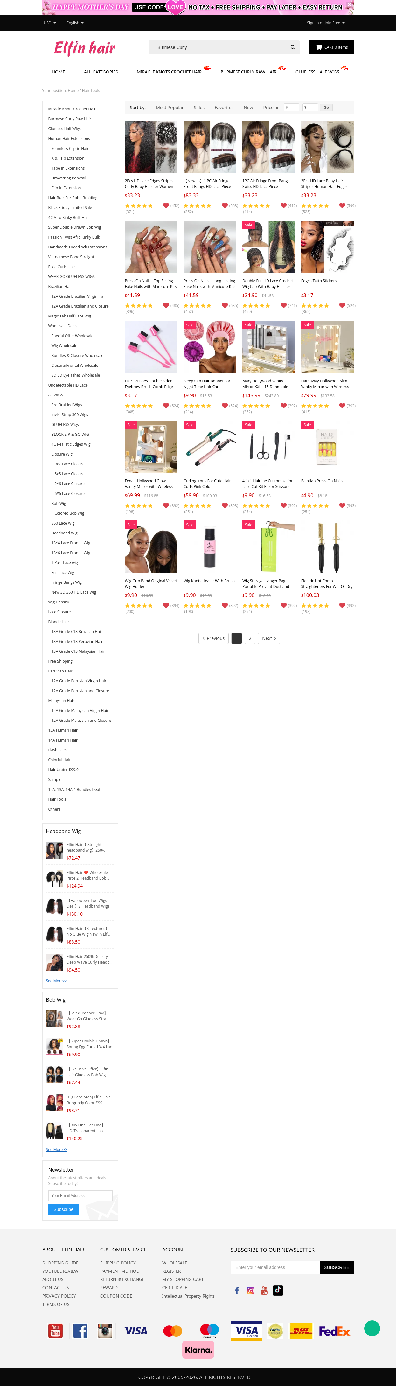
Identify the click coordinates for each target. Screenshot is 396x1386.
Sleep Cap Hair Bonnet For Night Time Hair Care (207, 383)
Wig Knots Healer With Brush (209, 580)
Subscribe (63, 1209)
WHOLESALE (174, 1263)
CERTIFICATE (174, 1288)
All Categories (101, 72)
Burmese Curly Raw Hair (248, 72)
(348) (130, 411)
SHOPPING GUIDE (60, 1263)
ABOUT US (52, 1279)
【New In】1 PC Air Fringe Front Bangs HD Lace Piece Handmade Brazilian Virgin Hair (207, 189)
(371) (130, 211)
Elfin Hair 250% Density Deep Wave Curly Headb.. (89, 959)
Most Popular (170, 107)
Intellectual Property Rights (188, 1296)
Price (271, 107)
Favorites (224, 107)
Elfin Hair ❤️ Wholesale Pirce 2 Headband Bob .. (88, 875)
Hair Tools (91, 90)
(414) (247, 211)
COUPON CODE (116, 1296)
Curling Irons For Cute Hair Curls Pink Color (207, 483)
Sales (199, 107)
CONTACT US (55, 1288)
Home (58, 72)
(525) (306, 211)
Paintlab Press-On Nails (322, 481)
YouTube (264, 1290)
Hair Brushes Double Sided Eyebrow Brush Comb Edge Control (149, 386)
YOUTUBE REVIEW (60, 1271)
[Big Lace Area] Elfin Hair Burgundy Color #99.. (88, 1099)
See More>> (56, 981)
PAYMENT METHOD (120, 1271)
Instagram (250, 1290)
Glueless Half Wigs (317, 72)
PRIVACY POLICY (59, 1296)
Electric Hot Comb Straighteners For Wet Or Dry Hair (327, 586)
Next (269, 638)
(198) (130, 511)
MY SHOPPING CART (183, 1279)
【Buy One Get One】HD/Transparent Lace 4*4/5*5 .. (86, 1130)
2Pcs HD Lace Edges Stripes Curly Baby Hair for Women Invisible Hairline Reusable (149, 186)
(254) (247, 511)
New (248, 107)
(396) (130, 311)
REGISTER (171, 1271)
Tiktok (278, 1290)
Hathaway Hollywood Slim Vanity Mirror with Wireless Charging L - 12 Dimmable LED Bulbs (325, 389)
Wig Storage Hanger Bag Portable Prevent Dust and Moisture (265, 586)
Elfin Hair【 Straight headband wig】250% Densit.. (86, 850)
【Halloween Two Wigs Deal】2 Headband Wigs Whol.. (88, 906)
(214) (188, 411)
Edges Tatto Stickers (319, 280)
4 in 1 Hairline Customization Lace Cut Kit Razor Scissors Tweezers (268, 486)
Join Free (332, 22)
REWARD (109, 1288)
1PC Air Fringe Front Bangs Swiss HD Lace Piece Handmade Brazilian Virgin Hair (265, 189)
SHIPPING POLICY (118, 1263)
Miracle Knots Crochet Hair (169, 72)
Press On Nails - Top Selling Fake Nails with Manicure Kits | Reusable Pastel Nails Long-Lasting (151, 289)
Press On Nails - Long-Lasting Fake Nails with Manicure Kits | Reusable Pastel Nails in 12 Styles (209, 289)
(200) (130, 611)
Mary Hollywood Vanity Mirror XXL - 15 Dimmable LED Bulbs (265, 386)
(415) (306, 411)
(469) (247, 311)
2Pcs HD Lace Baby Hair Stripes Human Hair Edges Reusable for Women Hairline (327, 186)
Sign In (313, 22)
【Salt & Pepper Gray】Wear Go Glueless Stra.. (87, 1015)
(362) (306, 311)
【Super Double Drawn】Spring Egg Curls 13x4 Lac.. (90, 1043)
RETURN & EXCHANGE (122, 1279)
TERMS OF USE (57, 1304)
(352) (188, 211)
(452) (188, 311)
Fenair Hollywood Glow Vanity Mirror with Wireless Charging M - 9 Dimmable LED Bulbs (149, 489)
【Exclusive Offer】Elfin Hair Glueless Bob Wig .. (88, 1071)
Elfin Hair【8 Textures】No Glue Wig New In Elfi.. (88, 931)
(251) (188, 511)
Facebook (237, 1290)
